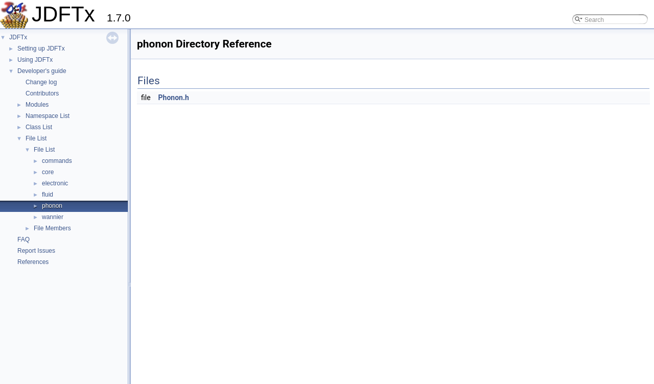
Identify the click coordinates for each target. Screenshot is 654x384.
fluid (47, 194)
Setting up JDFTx (41, 48)
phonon (52, 205)
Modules (37, 104)
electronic (55, 183)
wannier (52, 217)
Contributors (42, 93)
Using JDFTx (35, 59)
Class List (39, 127)
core (48, 172)
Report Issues (36, 250)
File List (36, 138)
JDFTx (18, 37)
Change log (41, 82)
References (33, 262)
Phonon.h (173, 97)
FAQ (23, 239)
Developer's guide (41, 71)
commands (57, 160)
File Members (52, 228)
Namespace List (47, 115)
